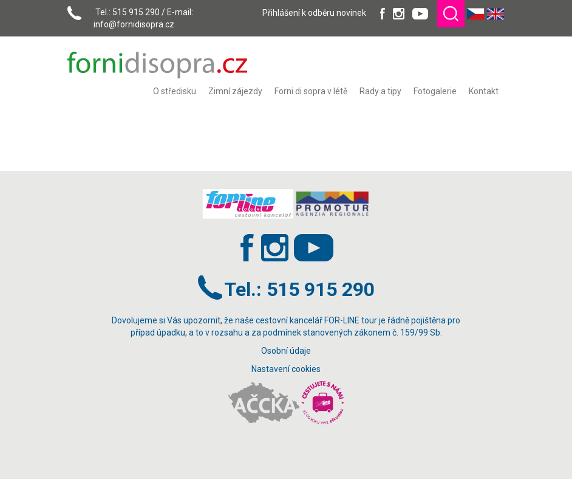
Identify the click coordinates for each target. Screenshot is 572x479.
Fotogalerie (435, 91)
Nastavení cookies (286, 369)
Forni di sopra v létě (310, 91)
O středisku (174, 91)
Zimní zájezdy (235, 91)
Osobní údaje (286, 351)
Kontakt (484, 91)
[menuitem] (174, 91)
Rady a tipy (380, 91)
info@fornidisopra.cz (134, 24)
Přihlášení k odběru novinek (314, 13)
